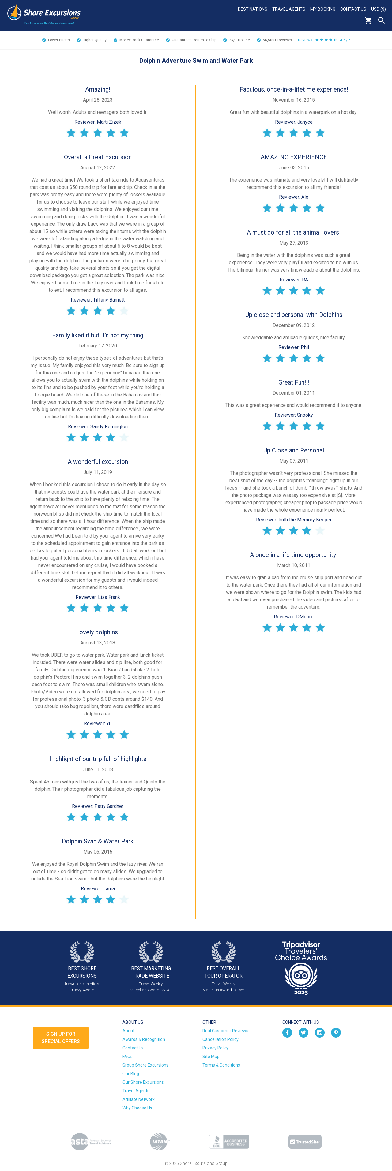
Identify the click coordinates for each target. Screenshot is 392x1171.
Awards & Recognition (144, 1039)
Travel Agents (288, 9)
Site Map (211, 1056)
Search (381, 20)
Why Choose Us (137, 1107)
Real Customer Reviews (225, 1030)
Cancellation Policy (220, 1039)
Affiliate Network (139, 1099)
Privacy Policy (215, 1047)
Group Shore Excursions (145, 1065)
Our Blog (131, 1073)
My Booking (322, 9)
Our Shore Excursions (143, 1082)
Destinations (252, 9)
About (128, 1030)
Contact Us (353, 9)
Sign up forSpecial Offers (61, 1037)
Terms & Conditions (221, 1065)
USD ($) (378, 9)
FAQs (128, 1056)
